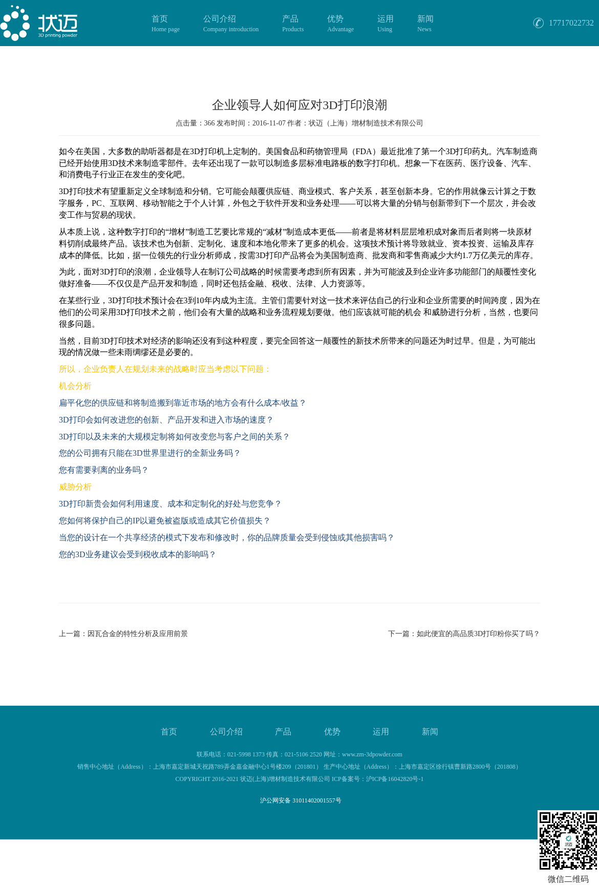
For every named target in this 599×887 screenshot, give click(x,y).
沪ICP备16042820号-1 (395, 779)
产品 (293, 24)
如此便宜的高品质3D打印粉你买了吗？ (478, 634)
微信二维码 (568, 879)
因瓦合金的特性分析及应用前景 (138, 634)
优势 (340, 24)
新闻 (425, 24)
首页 (166, 24)
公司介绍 (231, 24)
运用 (385, 24)
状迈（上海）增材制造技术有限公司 (366, 123)
